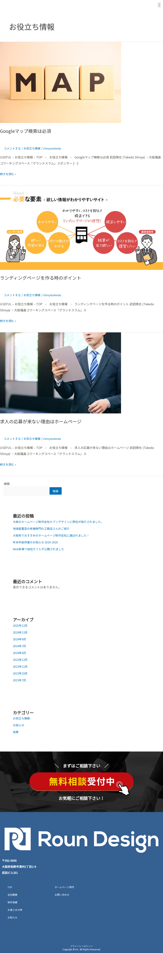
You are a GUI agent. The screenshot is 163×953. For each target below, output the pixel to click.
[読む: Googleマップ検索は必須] (60, 82)
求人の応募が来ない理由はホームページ (44, 421)
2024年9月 (20, 639)
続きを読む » (8, 173)
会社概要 (12, 895)
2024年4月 (20, 653)
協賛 (16, 732)
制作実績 (12, 903)
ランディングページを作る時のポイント (44, 277)
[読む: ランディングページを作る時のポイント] (81, 227)
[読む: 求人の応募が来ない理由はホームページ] (60, 372)
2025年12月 (21, 626)
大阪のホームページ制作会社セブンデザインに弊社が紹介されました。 (61, 522)
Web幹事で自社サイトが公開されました (40, 549)
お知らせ (19, 725)
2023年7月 (20, 680)
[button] (159, 5)
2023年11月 (21, 667)
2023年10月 (21, 673)
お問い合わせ (62, 895)
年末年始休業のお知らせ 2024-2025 (37, 542)
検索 (7, 483)
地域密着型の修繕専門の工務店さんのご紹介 (43, 529)
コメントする (13, 148)
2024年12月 (21, 632)
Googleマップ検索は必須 (27, 130)
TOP (10, 887)
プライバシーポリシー (81, 946)
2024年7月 (20, 646)
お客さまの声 (15, 910)
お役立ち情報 (34, 148)
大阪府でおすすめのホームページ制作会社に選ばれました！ (54, 536)
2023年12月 (21, 660)
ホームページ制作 (64, 887)
